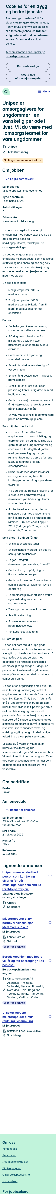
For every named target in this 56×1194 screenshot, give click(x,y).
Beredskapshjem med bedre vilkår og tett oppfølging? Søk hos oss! (23, 961)
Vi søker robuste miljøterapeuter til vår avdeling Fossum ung (17, 1017)
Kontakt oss (9, 1148)
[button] (20, 810)
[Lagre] (50, 876)
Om (16, 1175)
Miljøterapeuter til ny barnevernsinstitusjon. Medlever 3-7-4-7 (18, 923)
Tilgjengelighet (11, 1168)
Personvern (9, 1155)
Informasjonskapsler (15, 1161)
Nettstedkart (9, 1181)
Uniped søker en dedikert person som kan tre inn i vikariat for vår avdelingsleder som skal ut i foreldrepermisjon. (22, 880)
